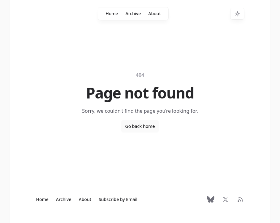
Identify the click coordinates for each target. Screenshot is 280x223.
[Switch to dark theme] (237, 13)
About (154, 13)
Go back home (140, 126)
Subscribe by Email (118, 199)
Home (112, 13)
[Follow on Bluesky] (211, 199)
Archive (133, 13)
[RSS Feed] (240, 199)
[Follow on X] (225, 199)
